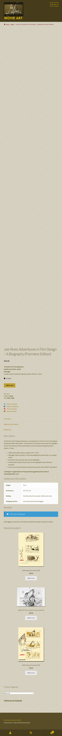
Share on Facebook (12, 409)
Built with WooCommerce (22, 725)
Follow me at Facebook (13, 703)
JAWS (12, 401)
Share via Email (11, 414)
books (8, 401)
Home (7, 24)
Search (31, 733)
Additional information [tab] (11, 427)
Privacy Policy (8, 725)
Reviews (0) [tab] (7, 432)
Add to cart (9, 388)
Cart (47, 731)
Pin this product (12, 412)
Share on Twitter (12, 407)
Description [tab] (7, 422)
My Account (10, 733)
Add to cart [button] (31, 581)
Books (12, 24)
